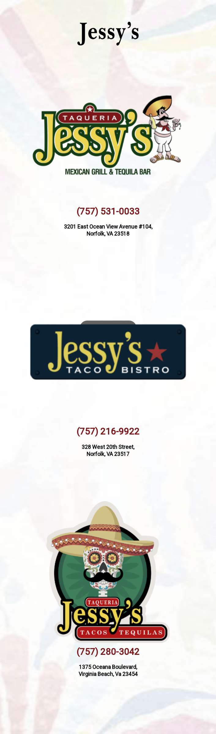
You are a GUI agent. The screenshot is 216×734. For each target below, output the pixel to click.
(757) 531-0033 (108, 211)
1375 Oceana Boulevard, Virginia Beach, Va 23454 (108, 670)
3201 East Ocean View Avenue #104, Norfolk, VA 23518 (108, 230)
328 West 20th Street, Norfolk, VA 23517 (108, 450)
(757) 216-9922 (108, 431)
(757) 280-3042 (108, 652)
